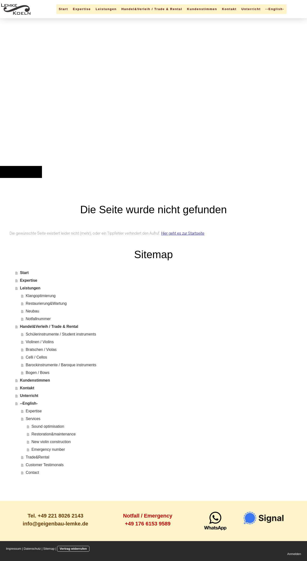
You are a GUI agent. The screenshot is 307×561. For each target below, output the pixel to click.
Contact (32, 472)
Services (33, 419)
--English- (275, 9)
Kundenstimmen (202, 9)
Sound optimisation (47, 426)
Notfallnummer (38, 319)
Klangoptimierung (41, 296)
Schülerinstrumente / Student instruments (61, 334)
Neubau (32, 311)
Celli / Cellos (36, 357)
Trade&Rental (37, 457)
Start (63, 9)
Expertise (82, 9)
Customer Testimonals (45, 465)
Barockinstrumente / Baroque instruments (61, 365)
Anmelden (294, 554)
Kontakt (229, 9)
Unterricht (251, 9)
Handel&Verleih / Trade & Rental (151, 9)
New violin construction (51, 442)
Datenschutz (32, 548)
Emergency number (48, 449)
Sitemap (48, 548)
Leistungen (106, 9)
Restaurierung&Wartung (46, 303)
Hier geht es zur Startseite (182, 233)
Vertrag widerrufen (73, 548)
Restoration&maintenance (53, 434)
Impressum (13, 548)
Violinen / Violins (40, 342)
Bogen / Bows (37, 373)
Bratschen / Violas (41, 350)
